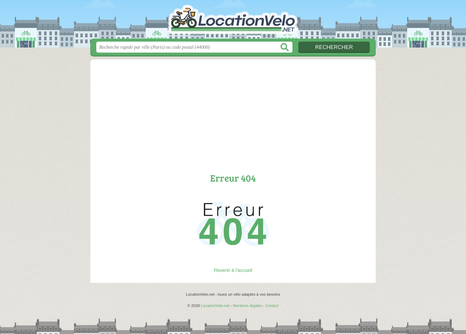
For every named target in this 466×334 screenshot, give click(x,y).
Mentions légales (247, 305)
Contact (272, 305)
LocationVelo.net (233, 21)
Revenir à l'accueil (233, 270)
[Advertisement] (233, 116)
